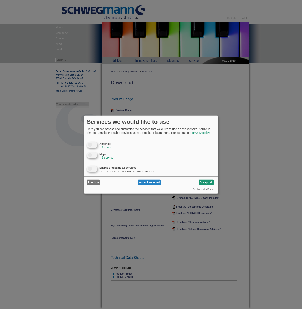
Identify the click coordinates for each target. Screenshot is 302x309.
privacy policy (201, 132)
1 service (106, 147)
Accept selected (149, 182)
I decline (93, 182)
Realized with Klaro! (203, 189)
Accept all (206, 182)
